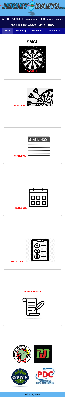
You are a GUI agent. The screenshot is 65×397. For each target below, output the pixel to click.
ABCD (5, 19)
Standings (21, 30)
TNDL (51, 24)
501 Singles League (52, 19)
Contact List (53, 30)
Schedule (37, 30)
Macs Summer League (23, 24)
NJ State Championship (25, 19)
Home (8, 30)
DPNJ (42, 24)
